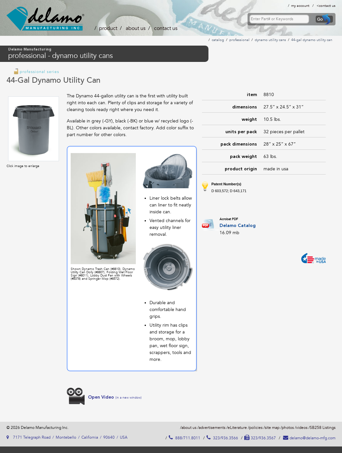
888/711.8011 (184, 438)
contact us (327, 6)
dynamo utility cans (270, 40)
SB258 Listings (322, 427)
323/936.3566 (222, 438)
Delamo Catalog (238, 225)
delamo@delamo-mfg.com (309, 438)
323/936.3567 (260, 438)
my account (300, 6)
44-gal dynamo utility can (311, 40)
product (108, 28)
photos (288, 427)
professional (239, 40)
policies (256, 427)
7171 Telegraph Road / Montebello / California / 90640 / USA (67, 437)
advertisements (212, 427)
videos (301, 427)
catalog (218, 40)
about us (136, 28)
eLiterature (237, 427)
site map (272, 427)
